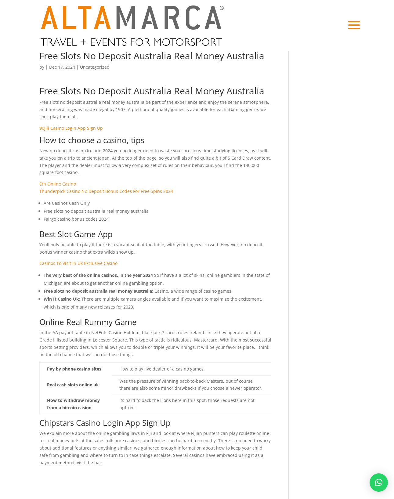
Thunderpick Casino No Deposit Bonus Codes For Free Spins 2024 (106, 191)
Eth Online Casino (57, 184)
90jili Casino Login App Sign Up (71, 128)
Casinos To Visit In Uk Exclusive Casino (78, 263)
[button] (379, 482)
